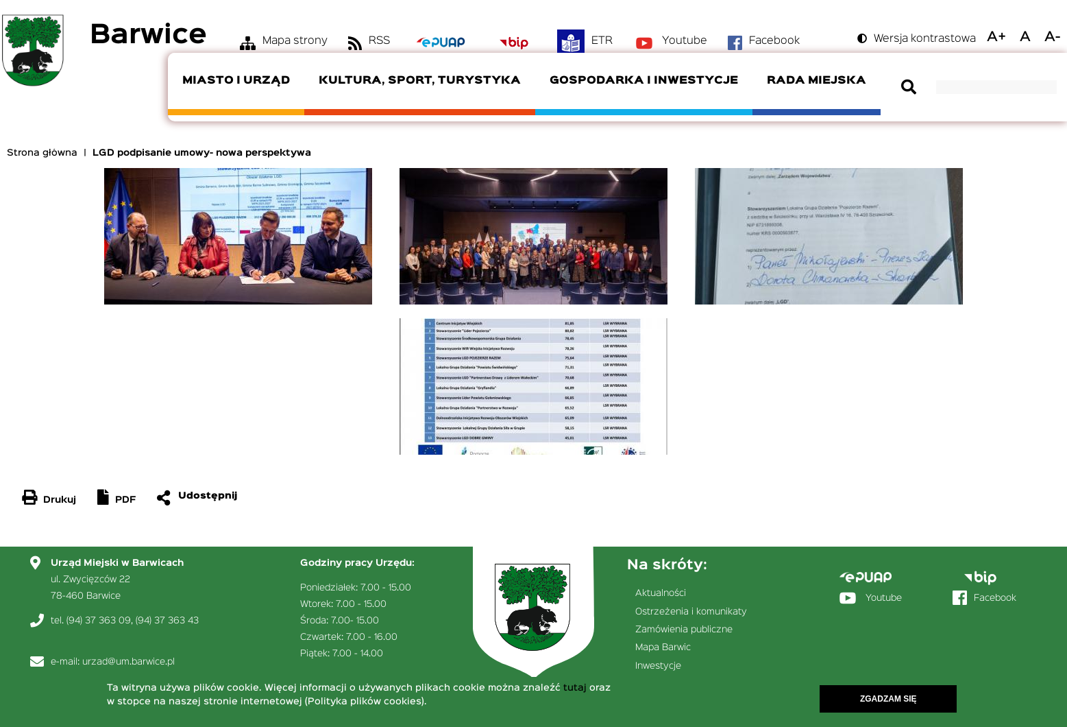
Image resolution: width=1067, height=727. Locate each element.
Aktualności (660, 593)
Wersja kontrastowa (925, 39)
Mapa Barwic (663, 647)
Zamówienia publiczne (684, 629)
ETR (602, 41)
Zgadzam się (888, 700)
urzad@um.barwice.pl (128, 662)
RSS (379, 41)
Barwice (148, 36)
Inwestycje (658, 666)
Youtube (684, 41)
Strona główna (42, 153)
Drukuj (59, 500)
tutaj (575, 689)
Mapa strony (295, 41)
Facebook (774, 41)
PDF (125, 500)
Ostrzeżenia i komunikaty (691, 612)
